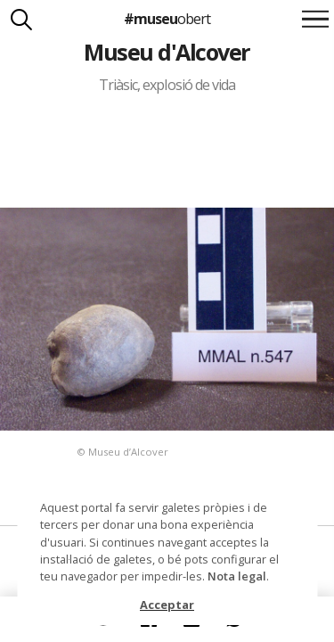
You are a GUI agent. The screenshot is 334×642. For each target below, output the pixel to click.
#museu (167, 19)
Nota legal (237, 576)
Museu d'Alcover (166, 52)
